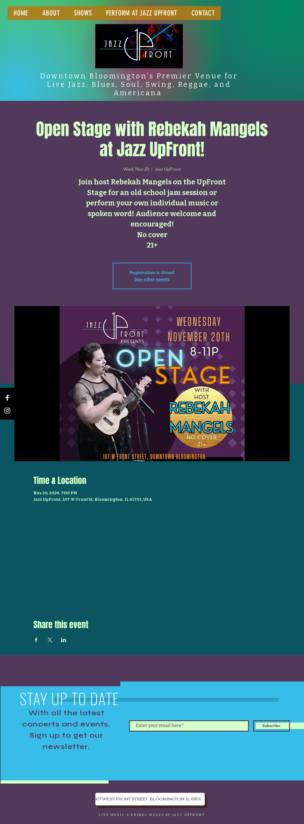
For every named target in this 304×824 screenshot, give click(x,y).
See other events (152, 279)
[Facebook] (7, 398)
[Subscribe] (271, 726)
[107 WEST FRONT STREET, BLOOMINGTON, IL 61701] (150, 799)
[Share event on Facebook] (36, 640)
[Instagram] (7, 411)
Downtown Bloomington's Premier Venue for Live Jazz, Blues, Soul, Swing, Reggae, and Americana (139, 84)
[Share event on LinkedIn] (63, 640)
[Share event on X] (50, 640)
